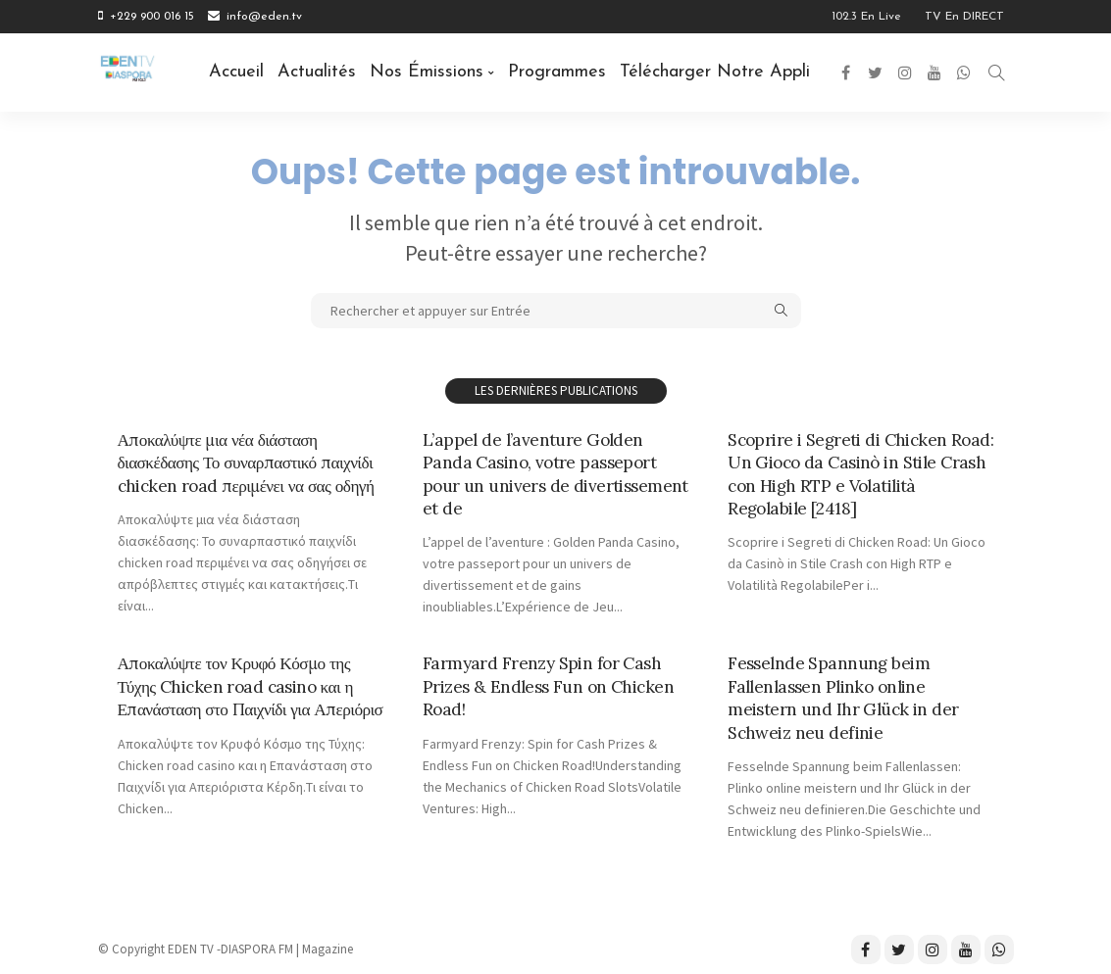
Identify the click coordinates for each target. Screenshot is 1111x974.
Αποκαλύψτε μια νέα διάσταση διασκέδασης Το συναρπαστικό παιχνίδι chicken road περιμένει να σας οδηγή (248, 462)
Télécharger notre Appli (715, 72)
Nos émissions (426, 72)
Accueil (236, 72)
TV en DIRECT (964, 17)
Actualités (317, 72)
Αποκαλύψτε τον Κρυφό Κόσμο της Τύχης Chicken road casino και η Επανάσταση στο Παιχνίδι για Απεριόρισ (239, 697)
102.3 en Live (866, 17)
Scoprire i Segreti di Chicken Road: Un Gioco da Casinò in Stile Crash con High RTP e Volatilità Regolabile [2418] (859, 473)
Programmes (557, 72)
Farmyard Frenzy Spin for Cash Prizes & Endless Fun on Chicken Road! (551, 686)
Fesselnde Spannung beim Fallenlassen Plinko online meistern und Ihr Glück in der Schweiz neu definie (844, 697)
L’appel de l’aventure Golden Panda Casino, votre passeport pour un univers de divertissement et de (541, 473)
